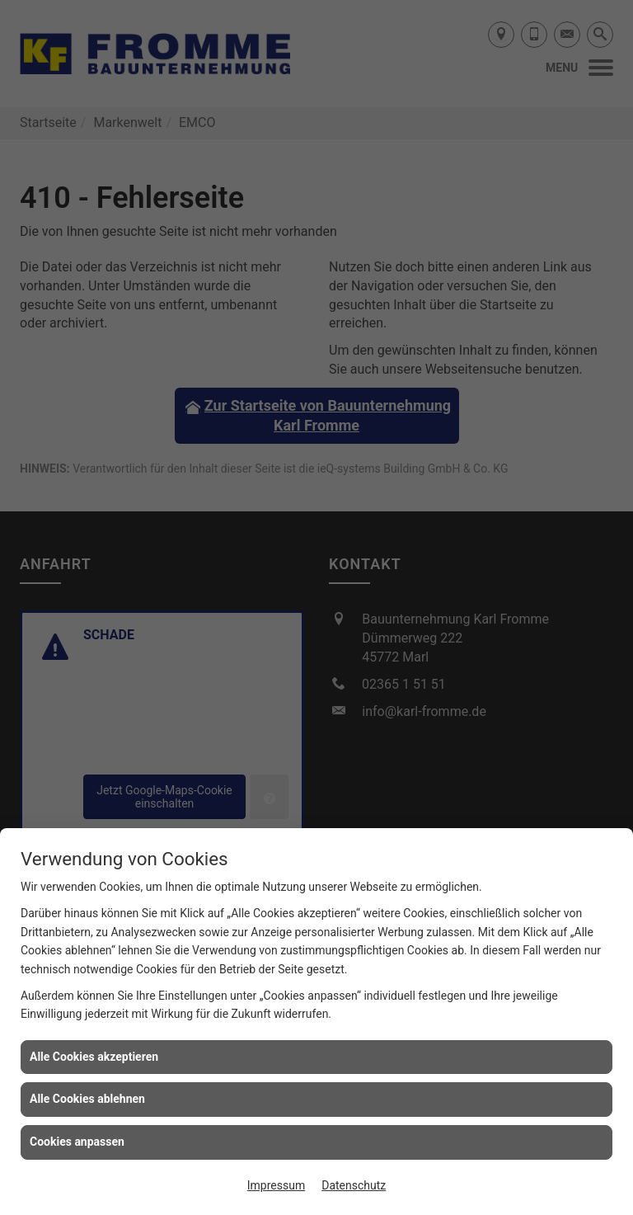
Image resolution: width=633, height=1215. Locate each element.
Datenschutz (353, 1185)
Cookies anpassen (77, 1141)
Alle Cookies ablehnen (87, 1098)
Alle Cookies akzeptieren (94, 1056)
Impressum (276, 1185)
